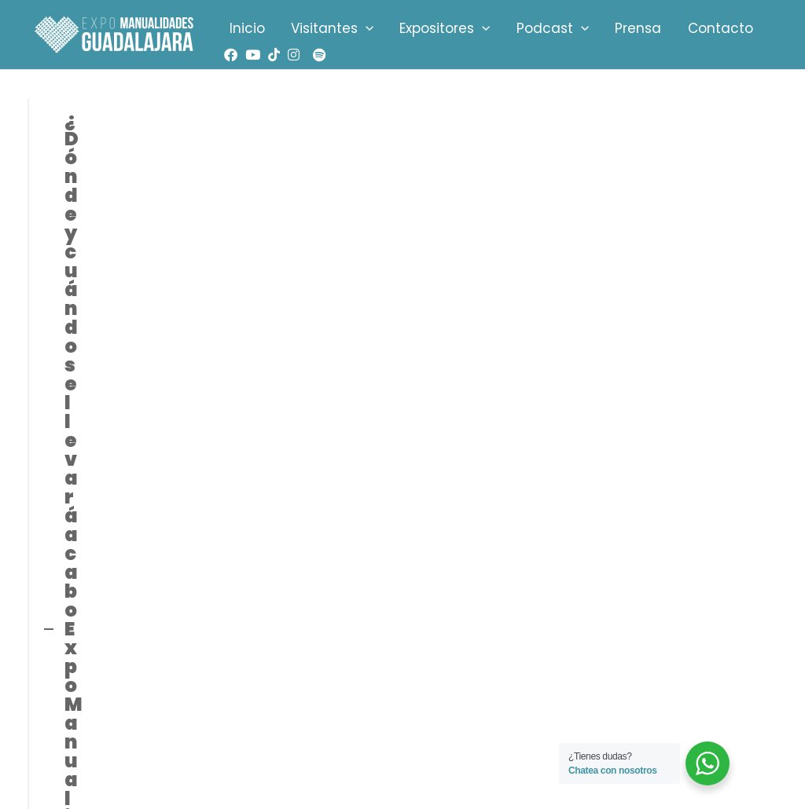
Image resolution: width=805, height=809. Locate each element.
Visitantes (321, 28)
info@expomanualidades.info (121, 678)
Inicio (243, 28)
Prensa (606, 28)
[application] (354, 28)
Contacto (680, 28)
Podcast (527, 28)
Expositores (426, 28)
